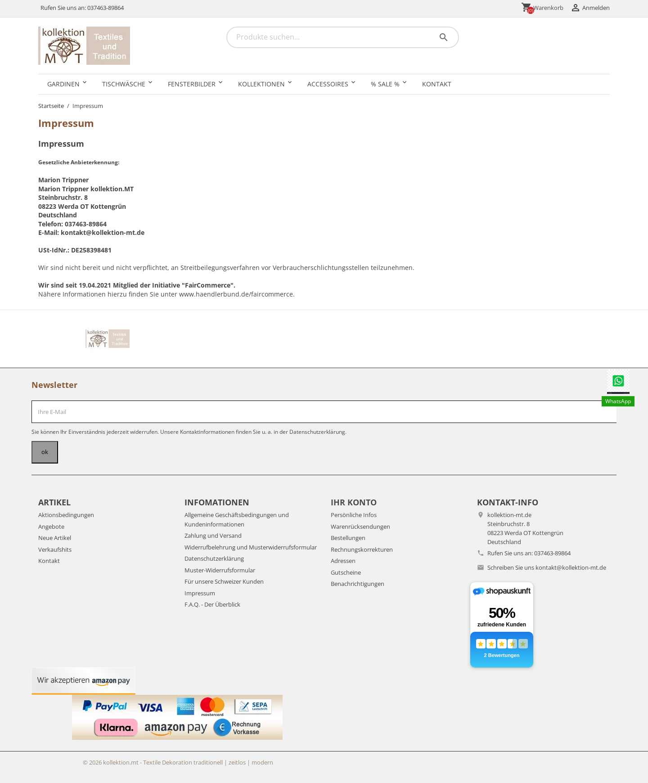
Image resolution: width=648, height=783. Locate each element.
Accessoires (327, 84)
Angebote (51, 526)
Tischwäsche (123, 84)
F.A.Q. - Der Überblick (212, 604)
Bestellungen (348, 538)
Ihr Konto (354, 502)
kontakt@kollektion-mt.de (571, 567)
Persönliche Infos (354, 515)
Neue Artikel (54, 538)
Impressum (199, 593)
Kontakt (436, 84)
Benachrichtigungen (357, 584)
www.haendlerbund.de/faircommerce (236, 294)
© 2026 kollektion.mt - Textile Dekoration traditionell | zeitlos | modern (178, 762)
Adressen (343, 561)
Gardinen (63, 84)
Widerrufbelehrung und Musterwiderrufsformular (250, 547)
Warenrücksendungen (360, 526)
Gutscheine (346, 572)
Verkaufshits (55, 549)
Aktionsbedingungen (66, 515)
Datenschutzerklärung (214, 558)
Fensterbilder (192, 84)
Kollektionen (261, 84)
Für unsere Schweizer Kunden (224, 581)
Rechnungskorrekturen (362, 549)
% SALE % (385, 84)
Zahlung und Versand (213, 535)
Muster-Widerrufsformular (219, 570)
